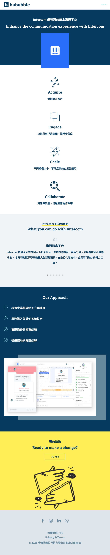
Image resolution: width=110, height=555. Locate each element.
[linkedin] (59, 521)
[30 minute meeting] (55, 457)
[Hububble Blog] (67, 521)
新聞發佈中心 (55, 533)
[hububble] (17, 4)
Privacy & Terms (55, 537)
